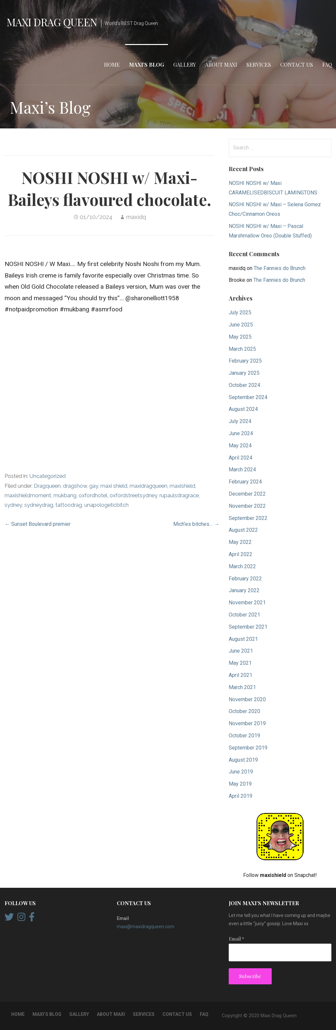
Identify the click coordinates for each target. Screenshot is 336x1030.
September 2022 (248, 518)
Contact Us (296, 64)
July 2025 (240, 312)
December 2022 (247, 494)
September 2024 (248, 397)
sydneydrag (38, 505)
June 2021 (241, 651)
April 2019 (240, 796)
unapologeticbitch (106, 505)
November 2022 (247, 506)
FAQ (327, 64)
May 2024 (240, 445)
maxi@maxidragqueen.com (145, 926)
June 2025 (241, 325)
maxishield (182, 486)
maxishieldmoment (28, 495)
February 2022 (245, 578)
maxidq (136, 216)
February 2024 (245, 482)
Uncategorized (48, 476)
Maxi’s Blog (146, 64)
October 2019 (244, 735)
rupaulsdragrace (179, 495)
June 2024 (241, 433)
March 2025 (242, 349)
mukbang (64, 495)
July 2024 (240, 421)
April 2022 (240, 554)
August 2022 (243, 530)
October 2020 (244, 711)
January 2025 (244, 373)
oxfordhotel (93, 495)
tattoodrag (68, 505)
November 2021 (247, 602)
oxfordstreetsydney (133, 495)
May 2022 (240, 542)
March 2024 (242, 469)
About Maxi (221, 64)
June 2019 (241, 772)
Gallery (184, 64)
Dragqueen (47, 486)
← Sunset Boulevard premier (38, 524)
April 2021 (240, 675)
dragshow (75, 486)
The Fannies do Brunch (279, 268)
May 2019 (240, 784)
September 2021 (248, 627)
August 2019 (243, 760)
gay (93, 486)
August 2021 (243, 639)
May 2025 (240, 337)
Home (112, 64)
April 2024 (240, 458)
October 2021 (244, 615)
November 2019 (247, 723)
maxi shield (113, 486)
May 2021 (240, 663)
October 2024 (244, 385)
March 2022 (242, 566)
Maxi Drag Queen (52, 22)
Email (236, 939)
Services (258, 64)
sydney (13, 505)
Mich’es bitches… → (196, 524)
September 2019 (248, 748)
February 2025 (245, 361)
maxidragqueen (148, 486)
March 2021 (242, 687)
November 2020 (247, 699)
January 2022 (244, 590)
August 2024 (243, 409)
